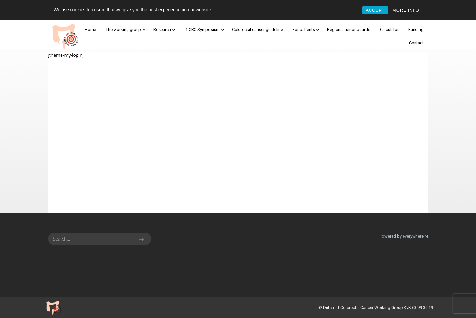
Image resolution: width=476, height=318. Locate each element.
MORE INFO (406, 10)
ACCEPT (375, 10)
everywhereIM (415, 236)
